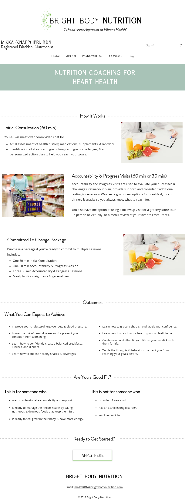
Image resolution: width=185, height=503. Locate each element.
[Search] (159, 45)
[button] (71, 56)
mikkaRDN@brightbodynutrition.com (98, 487)
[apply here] (92, 455)
